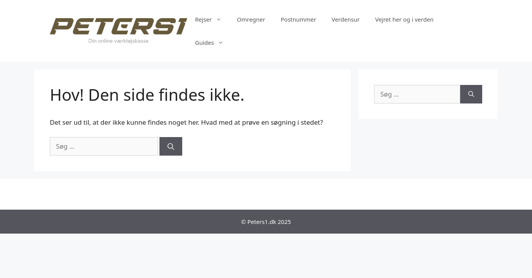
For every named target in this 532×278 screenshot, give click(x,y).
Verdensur (346, 19)
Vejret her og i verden (404, 19)
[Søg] (170, 146)
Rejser (212, 19)
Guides (213, 42)
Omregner (251, 19)
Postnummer (298, 19)
